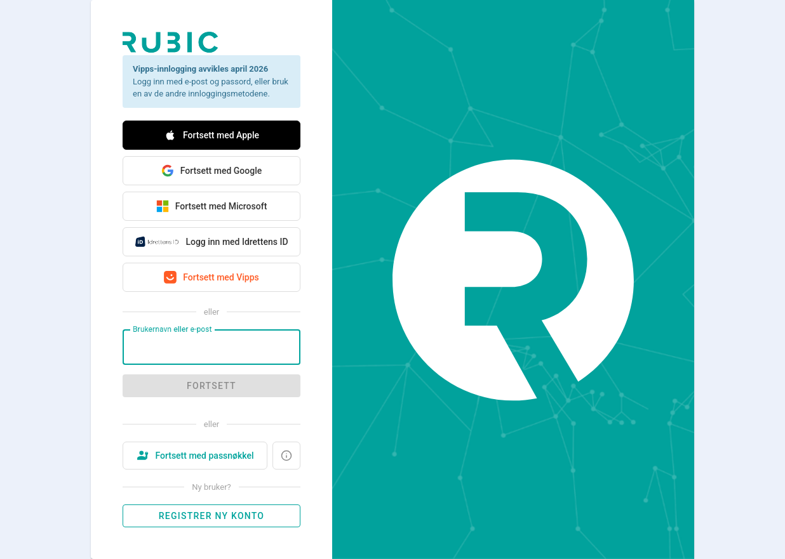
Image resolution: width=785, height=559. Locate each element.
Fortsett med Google (211, 170)
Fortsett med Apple (211, 135)
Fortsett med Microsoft (211, 206)
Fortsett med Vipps (211, 277)
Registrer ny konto (211, 516)
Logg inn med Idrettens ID (211, 241)
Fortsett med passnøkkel (194, 455)
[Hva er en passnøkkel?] (286, 456)
